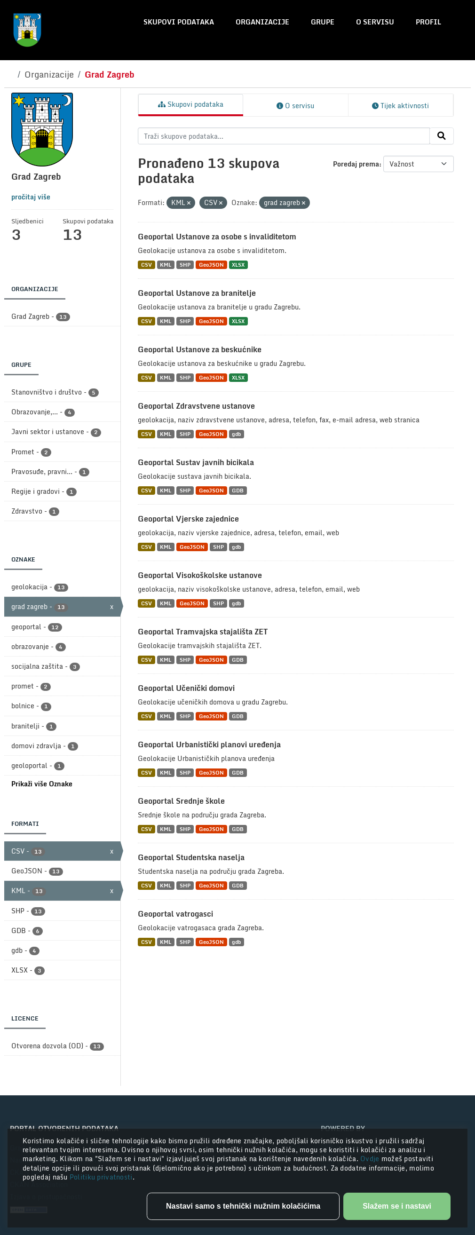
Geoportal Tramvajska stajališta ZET (203, 631)
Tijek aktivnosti (400, 105)
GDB (238, 490)
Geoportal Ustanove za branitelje (197, 293)
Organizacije (262, 21)
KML (165, 265)
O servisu (375, 21)
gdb (236, 434)
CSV (146, 265)
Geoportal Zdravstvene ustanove (196, 406)
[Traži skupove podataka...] (284, 135)
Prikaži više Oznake (41, 783)
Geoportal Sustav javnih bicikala (196, 462)
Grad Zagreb (110, 74)
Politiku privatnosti (101, 1177)
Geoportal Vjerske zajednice (188, 519)
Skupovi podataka (178, 21)
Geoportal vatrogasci (175, 914)
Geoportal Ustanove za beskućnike (199, 349)
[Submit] (441, 135)
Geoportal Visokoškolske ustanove (200, 575)
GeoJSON (211, 265)
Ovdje (370, 1158)
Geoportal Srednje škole (181, 801)
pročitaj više (30, 196)
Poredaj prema (356, 163)
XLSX (238, 265)
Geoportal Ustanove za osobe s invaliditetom (217, 236)
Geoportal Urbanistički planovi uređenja (209, 744)
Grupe (322, 21)
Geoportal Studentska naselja (191, 857)
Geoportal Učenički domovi (186, 688)
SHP (185, 265)
